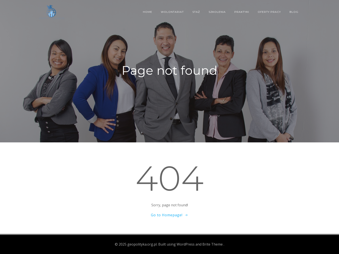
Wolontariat (172, 11)
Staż (196, 11)
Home (147, 11)
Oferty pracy (269, 11)
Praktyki (241, 11)
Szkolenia (217, 11)
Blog (293, 11)
